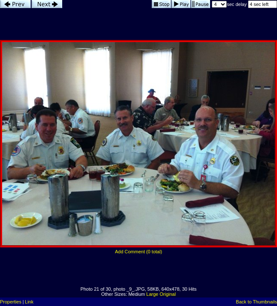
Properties (10, 301)
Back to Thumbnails (256, 301)
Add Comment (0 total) (138, 251)
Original (168, 294)
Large (152, 294)
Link (29, 301)
